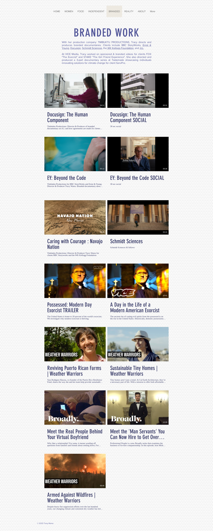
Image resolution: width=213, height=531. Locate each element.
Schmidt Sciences (92, 48)
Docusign (75, 48)
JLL (142, 48)
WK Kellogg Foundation (120, 48)
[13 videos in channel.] (106, 292)
